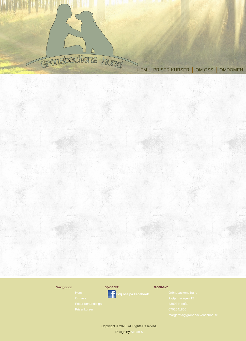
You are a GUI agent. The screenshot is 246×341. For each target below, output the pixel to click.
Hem (142, 69)
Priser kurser (171, 69)
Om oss (204, 69)
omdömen (231, 69)
